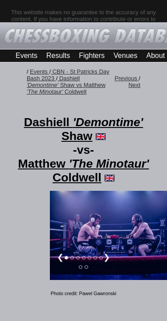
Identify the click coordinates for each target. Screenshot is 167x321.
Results (58, 55)
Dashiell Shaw (83, 129)
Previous (126, 78)
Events (26, 55)
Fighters (92, 55)
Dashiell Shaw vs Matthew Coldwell (66, 85)
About (155, 55)
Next (134, 85)
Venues (125, 55)
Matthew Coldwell (83, 170)
